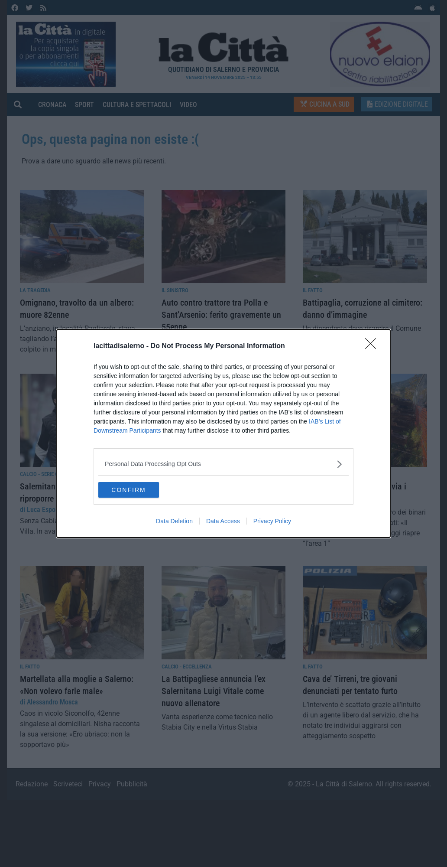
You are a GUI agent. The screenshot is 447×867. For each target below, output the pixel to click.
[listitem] (223, 463)
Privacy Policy (272, 521)
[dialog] (223, 433)
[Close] (373, 345)
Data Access (223, 521)
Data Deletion (174, 521)
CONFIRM (139, 489)
